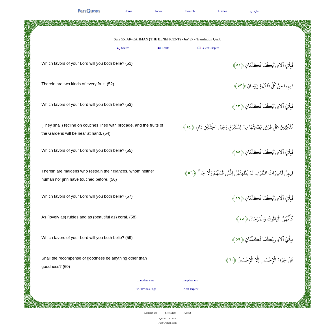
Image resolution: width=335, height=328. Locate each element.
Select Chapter (208, 48)
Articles (222, 11)
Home (128, 11)
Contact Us (150, 312)
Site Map (170, 312)
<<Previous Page (146, 288)
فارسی (254, 11)
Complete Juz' (190, 280)
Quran (162, 318)
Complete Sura (145, 280)
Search (190, 11)
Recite (163, 48)
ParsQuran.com (167, 322)
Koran (172, 318)
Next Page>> (191, 288)
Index (159, 11)
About (187, 312)
